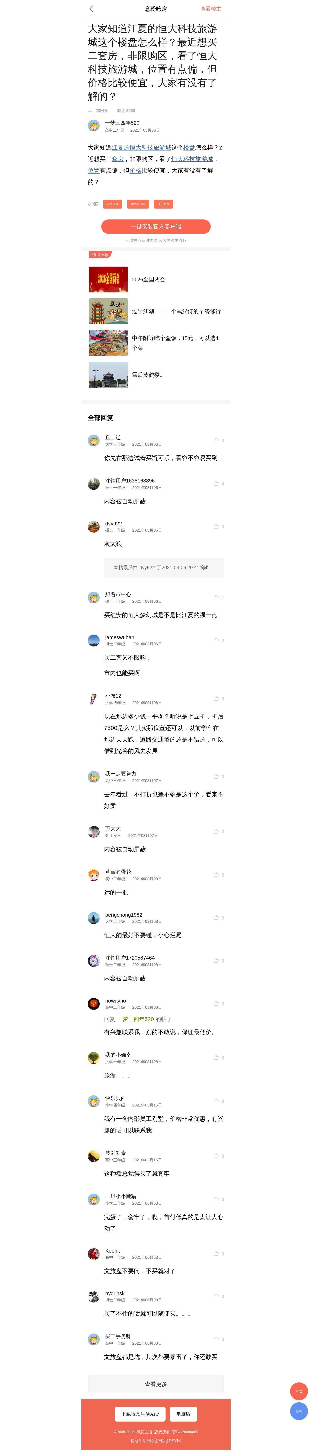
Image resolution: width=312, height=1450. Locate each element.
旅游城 (162, 147)
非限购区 (112, 204)
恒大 (135, 147)
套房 (118, 159)
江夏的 (121, 147)
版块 (299, 1411)
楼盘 (189, 147)
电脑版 (183, 1414)
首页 (299, 1391)
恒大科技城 (138, 204)
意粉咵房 (156, 9)
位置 (94, 170)
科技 (147, 147)
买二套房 (163, 204)
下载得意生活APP (140, 1414)
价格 (135, 170)
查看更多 (156, 1384)
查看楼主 (211, 9)
